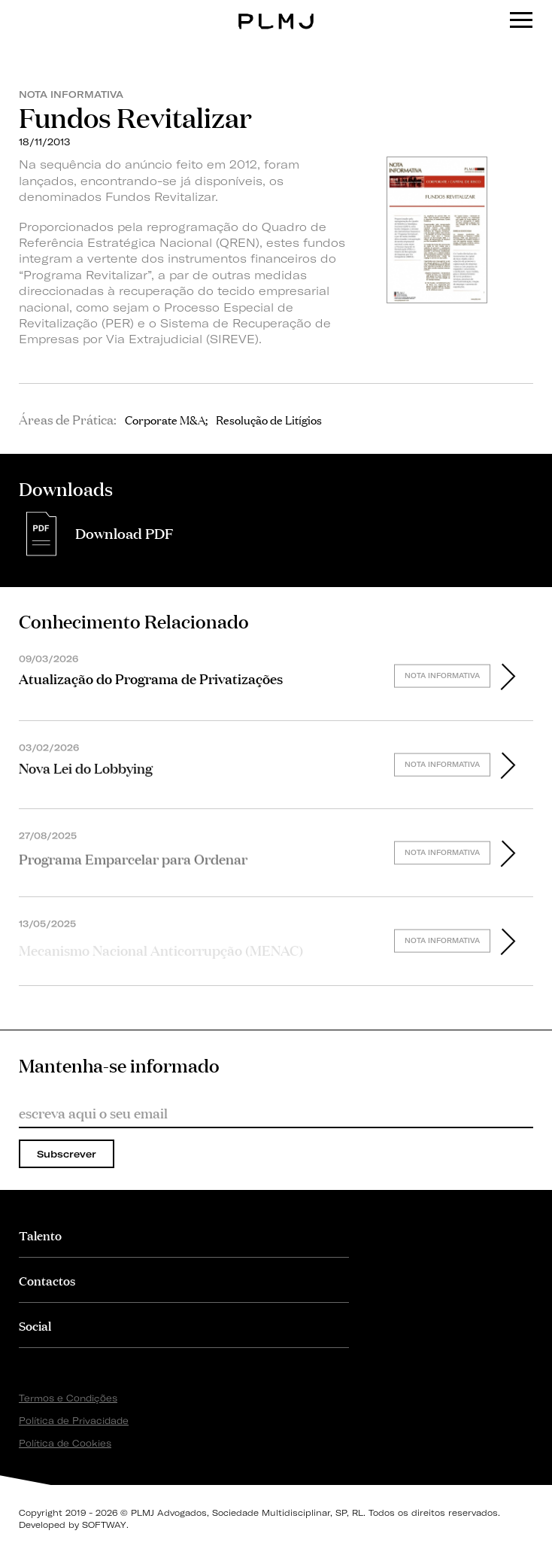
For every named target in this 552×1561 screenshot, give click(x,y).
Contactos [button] (47, 1280)
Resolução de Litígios (269, 419)
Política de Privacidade (74, 1420)
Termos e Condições (68, 1398)
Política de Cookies (65, 1443)
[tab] (184, 1235)
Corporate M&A (165, 419)
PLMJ (276, 10)
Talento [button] (40, 1234)
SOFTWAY (104, 1525)
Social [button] (35, 1325)
